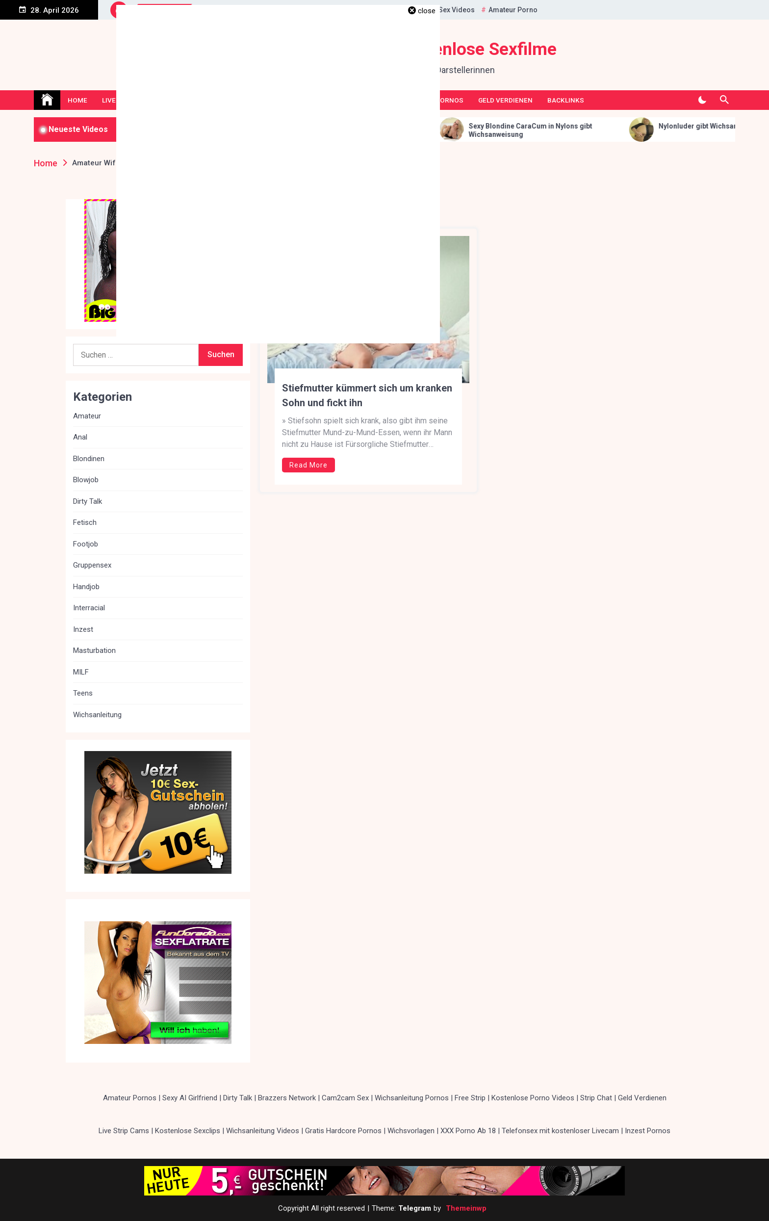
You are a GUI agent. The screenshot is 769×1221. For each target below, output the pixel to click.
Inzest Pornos (647, 1130)
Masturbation (94, 650)
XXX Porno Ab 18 (468, 1130)
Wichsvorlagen (411, 1130)
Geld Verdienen (505, 100)
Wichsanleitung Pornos (412, 1097)
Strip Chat (596, 1097)
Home (77, 100)
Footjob (85, 544)
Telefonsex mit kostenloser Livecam (560, 1130)
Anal (80, 437)
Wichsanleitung (97, 714)
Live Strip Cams (124, 1130)
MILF (81, 672)
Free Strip (470, 1097)
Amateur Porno (513, 10)
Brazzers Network (287, 1097)
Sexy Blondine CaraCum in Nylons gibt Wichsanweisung (551, 130)
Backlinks (565, 100)
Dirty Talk (87, 501)
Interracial (89, 607)
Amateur (87, 416)
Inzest (83, 629)
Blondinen (88, 458)
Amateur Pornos (129, 1097)
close (427, 10)
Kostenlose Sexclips (187, 1130)
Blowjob (86, 479)
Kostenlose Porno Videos (532, 1097)
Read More (308, 465)
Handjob (86, 586)
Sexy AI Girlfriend (189, 1097)
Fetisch (85, 522)
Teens (83, 693)
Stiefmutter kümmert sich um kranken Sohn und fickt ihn (367, 395)
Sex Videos (456, 10)
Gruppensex (92, 565)
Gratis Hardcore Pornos (343, 1130)
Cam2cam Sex (345, 1097)
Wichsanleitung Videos (262, 1130)
